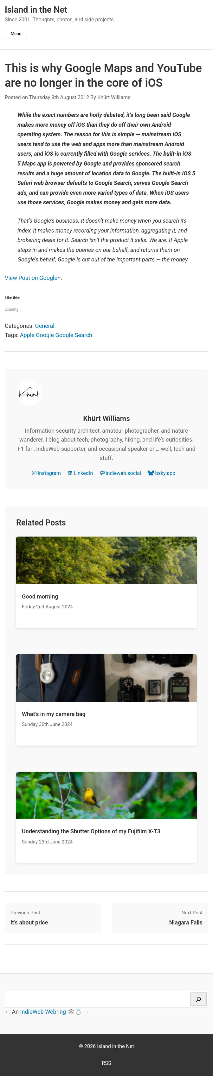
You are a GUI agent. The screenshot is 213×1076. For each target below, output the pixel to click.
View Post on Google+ (33, 277)
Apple (27, 335)
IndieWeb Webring (43, 1011)
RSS (106, 1063)
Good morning (40, 596)
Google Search (73, 335)
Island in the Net (36, 10)
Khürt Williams (114, 97)
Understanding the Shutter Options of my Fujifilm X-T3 (91, 831)
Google (45, 335)
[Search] (198, 999)
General (44, 325)
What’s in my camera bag (54, 714)
